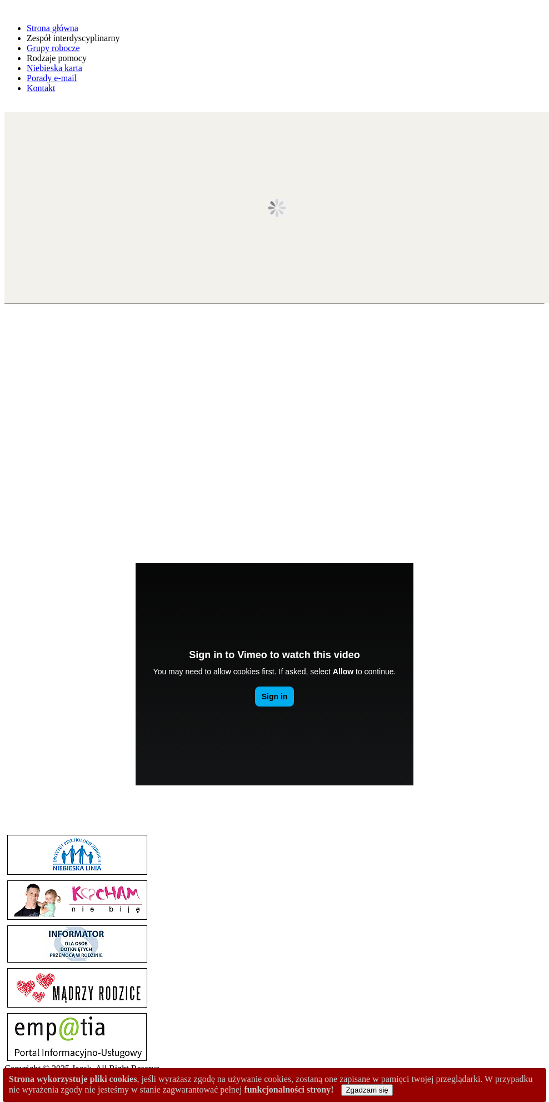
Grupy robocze (53, 48)
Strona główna (52, 28)
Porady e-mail (52, 78)
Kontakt (41, 88)
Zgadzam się (367, 1090)
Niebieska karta (54, 68)
